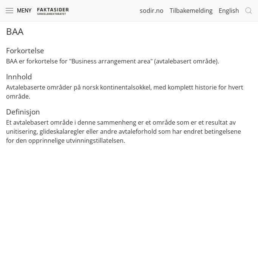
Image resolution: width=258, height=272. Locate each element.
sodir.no (152, 10)
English (229, 10)
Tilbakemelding (191, 10)
